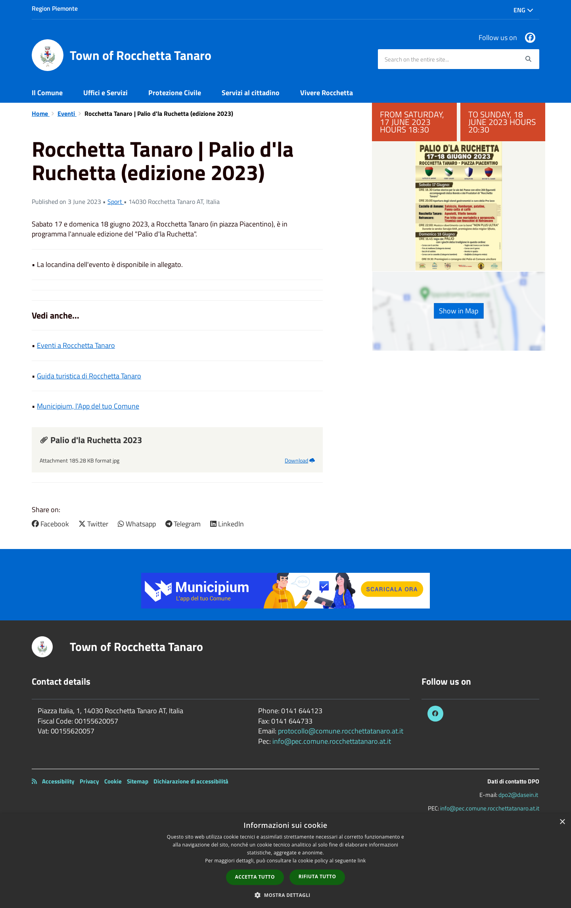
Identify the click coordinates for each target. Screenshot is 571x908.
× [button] (562, 822)
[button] (285, 894)
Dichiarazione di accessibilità (190, 781)
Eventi (67, 113)
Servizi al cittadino (251, 92)
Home (41, 113)
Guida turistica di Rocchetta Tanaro (89, 375)
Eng (523, 10)
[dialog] (285, 861)
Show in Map (458, 310)
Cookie (113, 781)
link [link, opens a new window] (362, 860)
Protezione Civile (174, 92)
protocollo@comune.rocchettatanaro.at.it (340, 731)
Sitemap (137, 781)
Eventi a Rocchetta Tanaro (76, 345)
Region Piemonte (55, 8)
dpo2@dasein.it (518, 794)
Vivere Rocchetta (326, 92)
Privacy (89, 781)
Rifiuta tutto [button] (317, 876)
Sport (115, 201)
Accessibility (58, 781)
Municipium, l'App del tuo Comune (88, 406)
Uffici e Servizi (105, 92)
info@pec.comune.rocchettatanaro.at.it (331, 741)
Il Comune (47, 92)
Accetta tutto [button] (255, 876)
